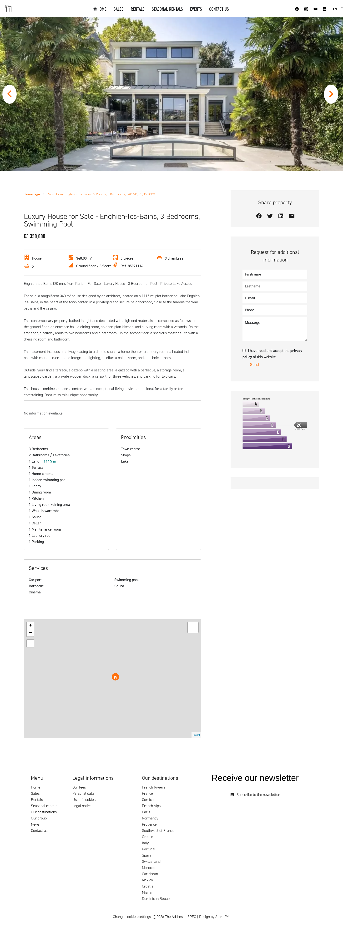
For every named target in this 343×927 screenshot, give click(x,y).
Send (254, 365)
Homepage (32, 194)
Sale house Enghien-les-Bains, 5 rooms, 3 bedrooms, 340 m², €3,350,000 (101, 194)
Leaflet (196, 735)
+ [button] (30, 625)
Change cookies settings (132, 916)
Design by (213, 916)
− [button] (30, 632)
